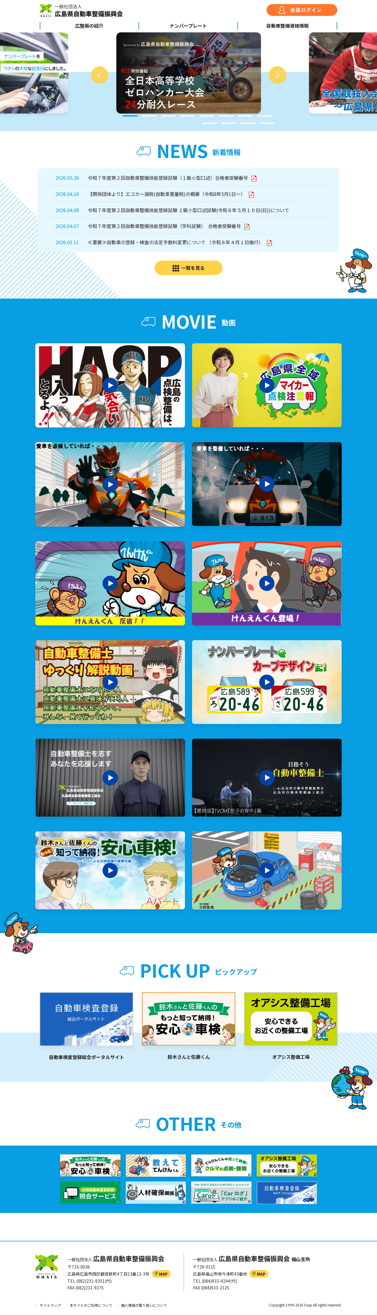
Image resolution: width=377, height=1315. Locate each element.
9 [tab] (209, 123)
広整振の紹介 (89, 25)
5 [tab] (206, 115)
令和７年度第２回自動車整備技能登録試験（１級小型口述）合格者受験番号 (168, 177)
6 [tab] (226, 115)
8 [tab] (264, 115)
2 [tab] (149, 115)
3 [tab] (168, 115)
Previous (99, 75)
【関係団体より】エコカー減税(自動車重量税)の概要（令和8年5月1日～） (167, 193)
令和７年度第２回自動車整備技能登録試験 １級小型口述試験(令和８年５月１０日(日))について (188, 210)
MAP (161, 1274)
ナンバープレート (188, 25)
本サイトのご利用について (91, 1305)
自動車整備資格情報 (287, 25)
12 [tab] (267, 123)
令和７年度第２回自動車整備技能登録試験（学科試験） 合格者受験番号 (165, 225)
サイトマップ (50, 1305)
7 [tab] (245, 115)
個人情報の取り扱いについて (144, 1305)
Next (277, 75)
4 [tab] (187, 115)
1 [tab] (130, 115)
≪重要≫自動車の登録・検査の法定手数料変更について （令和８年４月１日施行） (176, 242)
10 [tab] (228, 123)
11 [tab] (248, 123)
